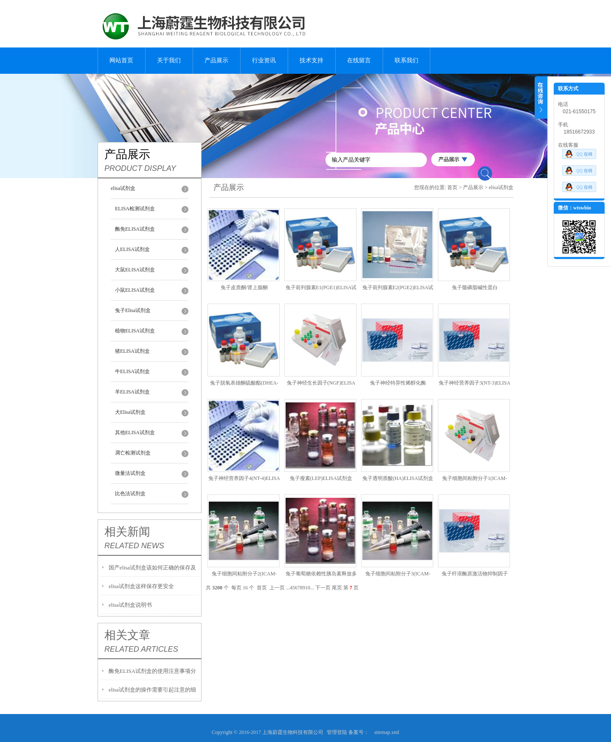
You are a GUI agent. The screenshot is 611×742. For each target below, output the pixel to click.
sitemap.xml (386, 732)
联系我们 (406, 60)
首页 (452, 187)
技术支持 (311, 60)
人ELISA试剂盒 (132, 249)
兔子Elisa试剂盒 (133, 310)
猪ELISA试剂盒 (132, 351)
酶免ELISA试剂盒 (135, 229)
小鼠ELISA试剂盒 (135, 290)
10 (307, 588)
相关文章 (127, 635)
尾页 (337, 588)
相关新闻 (127, 531)
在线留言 (359, 60)
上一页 (277, 588)
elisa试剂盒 (123, 188)
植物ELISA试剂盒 (135, 331)
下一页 (323, 588)
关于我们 (169, 60)
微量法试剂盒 (130, 473)
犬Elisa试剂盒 (130, 412)
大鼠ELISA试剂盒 (135, 270)
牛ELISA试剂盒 (132, 371)
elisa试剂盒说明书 (130, 605)
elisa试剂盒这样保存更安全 (141, 586)
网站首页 (121, 60)
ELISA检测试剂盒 (135, 209)
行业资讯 (264, 60)
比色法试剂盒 (130, 494)
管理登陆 (337, 732)
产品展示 (216, 60)
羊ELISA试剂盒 (132, 392)
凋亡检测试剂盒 (133, 453)
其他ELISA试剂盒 (135, 432)
